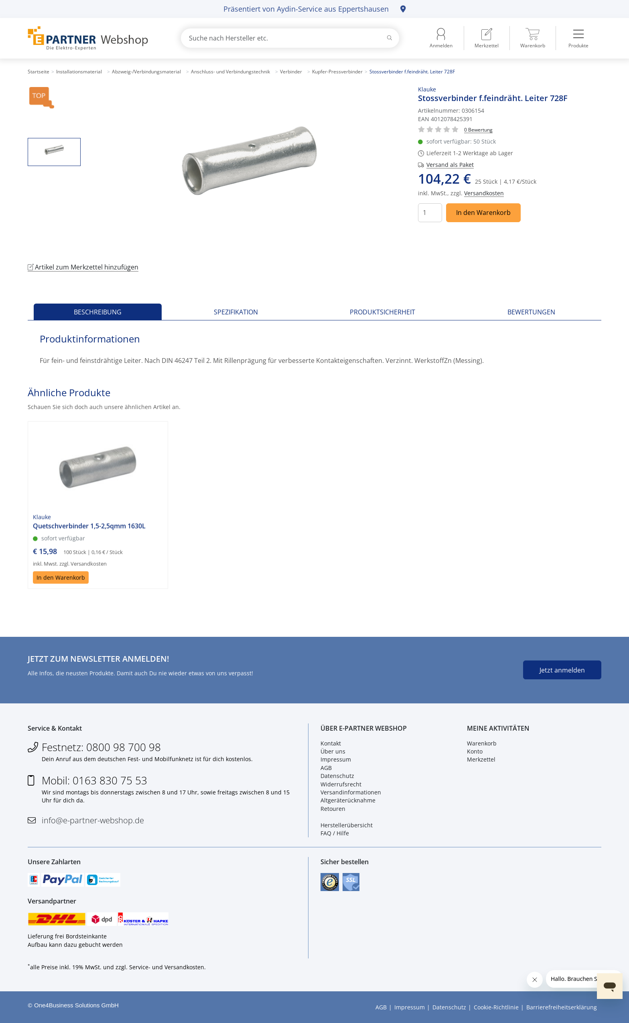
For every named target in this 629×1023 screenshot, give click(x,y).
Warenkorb (482, 743)
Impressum (336, 759)
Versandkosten (484, 193)
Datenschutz (337, 776)
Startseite (38, 71)
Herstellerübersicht (347, 825)
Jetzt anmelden (562, 670)
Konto (475, 751)
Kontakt (331, 743)
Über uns (333, 751)
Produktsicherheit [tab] (382, 312)
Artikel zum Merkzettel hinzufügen (83, 267)
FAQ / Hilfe (335, 833)
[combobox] (290, 38)
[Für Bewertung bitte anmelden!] (478, 129)
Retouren (333, 808)
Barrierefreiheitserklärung (561, 1007)
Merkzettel (481, 759)
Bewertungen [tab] (531, 312)
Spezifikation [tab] (236, 312)
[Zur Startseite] (95, 38)
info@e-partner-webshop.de (93, 820)
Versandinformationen (351, 792)
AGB (326, 768)
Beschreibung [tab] (98, 312)
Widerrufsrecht (341, 784)
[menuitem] (487, 38)
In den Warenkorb (483, 212)
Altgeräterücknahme (348, 800)
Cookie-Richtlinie (496, 1007)
